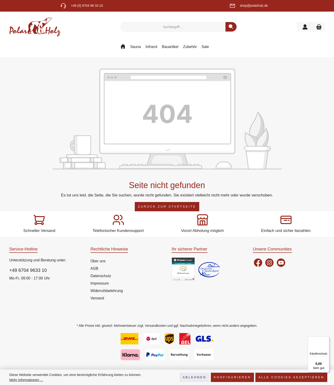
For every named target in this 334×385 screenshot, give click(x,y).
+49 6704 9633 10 (28, 270)
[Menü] (326, 339)
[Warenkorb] (319, 27)
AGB (94, 268)
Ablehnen (194, 377)
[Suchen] (231, 27)
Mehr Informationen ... (26, 380)
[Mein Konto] (305, 27)
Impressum (99, 283)
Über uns (98, 261)
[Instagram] (269, 262)
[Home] (125, 48)
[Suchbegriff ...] (173, 27)
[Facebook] (258, 262)
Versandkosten (156, 325)
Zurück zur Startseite (167, 206)
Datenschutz (100, 276)
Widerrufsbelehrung (106, 291)
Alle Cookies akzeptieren (291, 377)
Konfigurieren (232, 377)
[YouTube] (281, 262)
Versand (97, 298)
